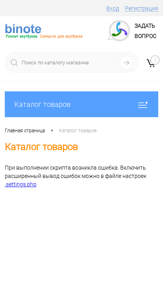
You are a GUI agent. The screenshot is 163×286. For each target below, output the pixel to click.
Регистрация (141, 8)
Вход (112, 8)
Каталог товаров (81, 104)
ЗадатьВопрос (145, 31)
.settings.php (20, 184)
